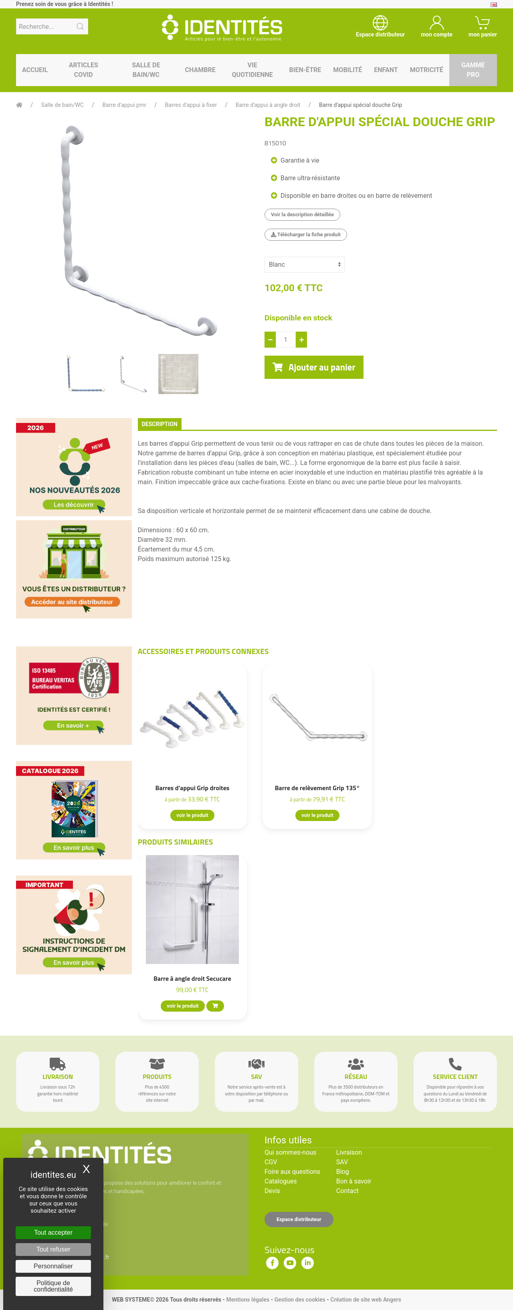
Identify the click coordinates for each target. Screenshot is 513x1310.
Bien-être (305, 70)
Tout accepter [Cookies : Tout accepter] (53, 1232)
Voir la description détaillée (302, 214)
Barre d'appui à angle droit (268, 105)
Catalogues (281, 1181)
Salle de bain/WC (146, 69)
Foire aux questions (292, 1171)
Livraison (349, 1152)
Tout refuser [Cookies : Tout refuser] (53, 1249)
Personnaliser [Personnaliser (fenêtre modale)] (53, 1266)
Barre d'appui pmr (124, 105)
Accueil (35, 70)
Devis (272, 1191)
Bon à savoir (353, 1181)
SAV (342, 1162)
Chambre (200, 70)
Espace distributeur (299, 1219)
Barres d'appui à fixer (191, 105)
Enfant (386, 70)
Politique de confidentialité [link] (53, 1286)
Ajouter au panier (314, 367)
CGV (271, 1162)
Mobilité (347, 70)
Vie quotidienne (252, 69)
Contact (347, 1191)
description (160, 424)
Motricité (426, 70)
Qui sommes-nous (290, 1152)
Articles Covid (83, 69)
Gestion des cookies (300, 1299)
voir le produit (192, 815)
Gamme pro (473, 69)
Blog (342, 1171)
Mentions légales (247, 1299)
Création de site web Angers (365, 1299)
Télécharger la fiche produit (306, 234)
